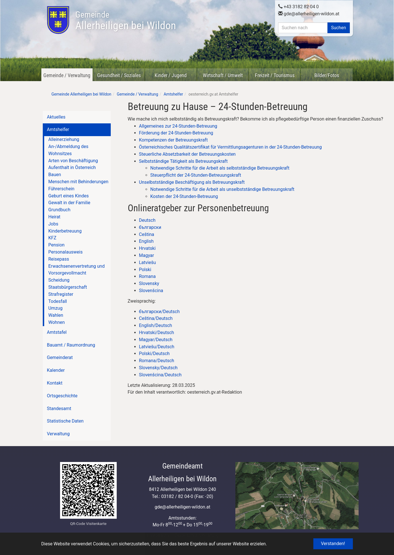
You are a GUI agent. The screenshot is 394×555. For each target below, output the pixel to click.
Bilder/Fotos (326, 75)
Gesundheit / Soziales (119, 75)
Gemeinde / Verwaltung (66, 75)
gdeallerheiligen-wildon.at (309, 13)
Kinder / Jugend (171, 75)
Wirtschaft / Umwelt (223, 75)
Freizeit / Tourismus (275, 75)
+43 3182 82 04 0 (298, 6)
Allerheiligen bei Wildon (125, 21)
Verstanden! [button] (333, 543)
